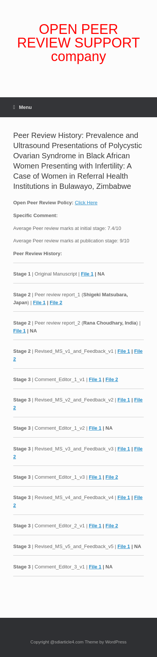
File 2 (56, 302)
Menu (22, 107)
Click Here (86, 202)
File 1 (87, 274)
